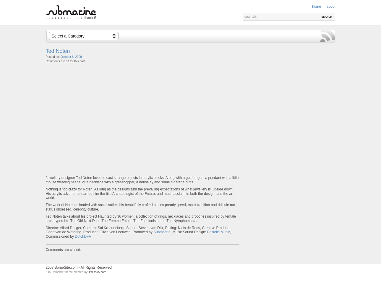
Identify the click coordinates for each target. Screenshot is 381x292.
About (330, 6)
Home (316, 6)
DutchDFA (83, 236)
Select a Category (68, 36)
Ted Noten (58, 51)
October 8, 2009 (71, 56)
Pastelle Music (218, 232)
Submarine (162, 232)
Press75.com (97, 272)
